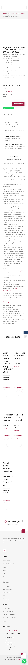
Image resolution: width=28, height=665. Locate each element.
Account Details (7, 589)
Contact (5, 577)
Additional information (14, 159)
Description (14, 156)
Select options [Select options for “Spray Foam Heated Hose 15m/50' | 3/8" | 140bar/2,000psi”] (10, 391)
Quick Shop (6, 560)
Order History (7, 592)
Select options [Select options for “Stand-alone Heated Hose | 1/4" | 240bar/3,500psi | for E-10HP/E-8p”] (10, 504)
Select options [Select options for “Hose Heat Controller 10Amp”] (10, 439)
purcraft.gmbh (15, 521)
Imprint (5, 621)
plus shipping (11, 91)
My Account (6, 586)
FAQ (4, 573)
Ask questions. (8, 108)
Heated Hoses (10, 13)
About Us (5, 570)
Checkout (6, 599)
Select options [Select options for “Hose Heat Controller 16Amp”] (21, 391)
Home (4, 13)
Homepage (6, 302)
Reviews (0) (20, 163)
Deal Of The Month (8, 564)
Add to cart (18, 104)
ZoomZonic (20, 659)
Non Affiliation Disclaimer (10, 618)
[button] (8, 115)
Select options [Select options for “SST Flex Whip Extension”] (21, 439)
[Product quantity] (6, 104)
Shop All (5, 567)
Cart (4, 595)
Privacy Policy (7, 608)
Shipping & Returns (9, 614)
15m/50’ (20, 271)
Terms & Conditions (9, 611)
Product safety (9, 163)
